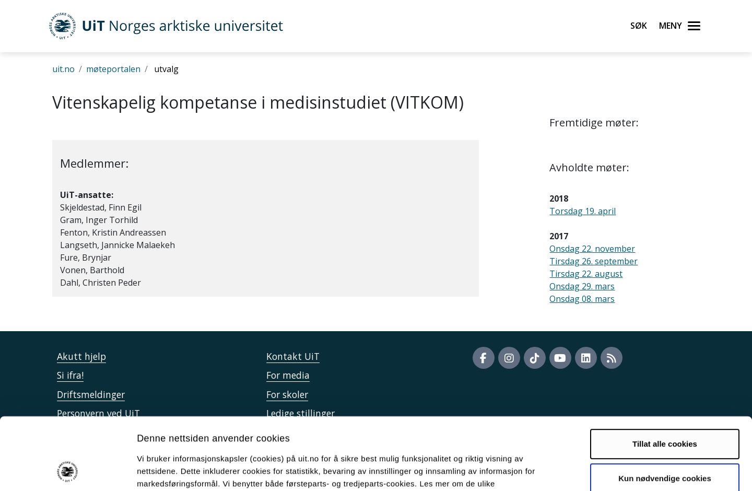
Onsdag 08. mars (582, 299)
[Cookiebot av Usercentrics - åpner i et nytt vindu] (67, 470)
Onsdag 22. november (592, 248)
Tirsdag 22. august (585, 273)
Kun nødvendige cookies (664, 410)
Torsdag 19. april (582, 211)
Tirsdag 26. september (593, 261)
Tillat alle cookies (664, 376)
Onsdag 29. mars (582, 286)
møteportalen (113, 69)
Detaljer (556, 470)
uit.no (63, 69)
